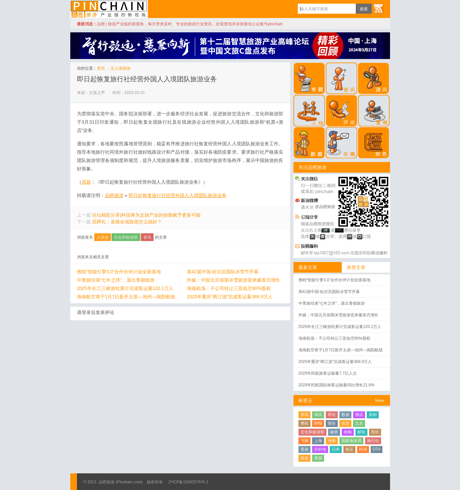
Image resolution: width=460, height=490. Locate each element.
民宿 (363, 449)
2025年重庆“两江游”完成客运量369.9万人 (230, 296)
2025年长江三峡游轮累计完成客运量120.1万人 (125, 288)
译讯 (318, 414)
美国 (318, 458)
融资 (334, 432)
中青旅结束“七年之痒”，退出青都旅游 (116, 280)
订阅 (378, 9)
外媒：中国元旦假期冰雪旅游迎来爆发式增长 (233, 280)
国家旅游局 (351, 440)
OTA (377, 449)
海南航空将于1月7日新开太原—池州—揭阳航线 (126, 296)
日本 (336, 449)
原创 (373, 414)
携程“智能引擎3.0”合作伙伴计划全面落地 (119, 271)
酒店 (359, 414)
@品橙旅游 (325, 206)
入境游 (103, 237)
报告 (332, 423)
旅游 (304, 458)
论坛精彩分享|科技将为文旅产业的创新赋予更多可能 (146, 215)
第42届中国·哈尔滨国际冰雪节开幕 (222, 271)
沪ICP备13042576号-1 (188, 482)
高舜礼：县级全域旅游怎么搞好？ (127, 221)
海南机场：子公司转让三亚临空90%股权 (229, 288)
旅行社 (373, 440)
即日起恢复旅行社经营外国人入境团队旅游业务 (147, 79)
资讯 (147, 237)
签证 (349, 449)
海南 (332, 440)
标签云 (305, 400)
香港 (304, 449)
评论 (332, 414)
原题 (86, 182)
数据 (345, 414)
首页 (101, 68)
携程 (304, 423)
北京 (359, 423)
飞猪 (304, 440)
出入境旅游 (121, 68)
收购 (348, 432)
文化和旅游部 (126, 237)
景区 (375, 432)
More (379, 400)
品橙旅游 (109, 9)
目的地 (320, 449)
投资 (345, 423)
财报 (318, 423)
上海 (318, 440)
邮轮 (361, 432)
